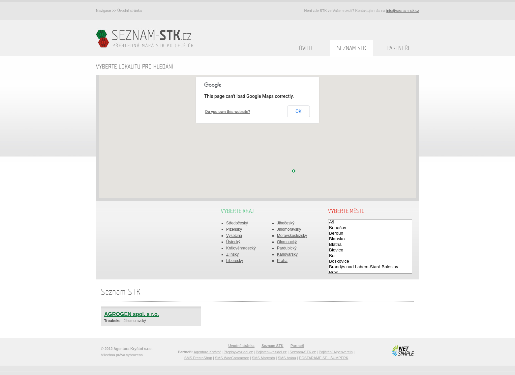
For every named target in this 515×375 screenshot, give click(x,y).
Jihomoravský (289, 229)
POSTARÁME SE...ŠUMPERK (323, 358)
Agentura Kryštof (207, 352)
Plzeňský (234, 229)
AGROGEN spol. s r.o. (131, 314)
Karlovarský (287, 254)
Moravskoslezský (292, 235)
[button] (293, 171)
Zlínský (232, 254)
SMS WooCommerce (232, 358)
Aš (370, 222)
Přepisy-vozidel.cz (238, 352)
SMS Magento (263, 358)
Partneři (397, 48)
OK (298, 111)
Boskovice (370, 261)
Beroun (370, 233)
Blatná (370, 244)
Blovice (370, 250)
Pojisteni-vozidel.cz (271, 352)
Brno (370, 272)
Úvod (305, 48)
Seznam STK (351, 48)
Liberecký (234, 260)
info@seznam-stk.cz (402, 11)
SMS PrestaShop (198, 358)
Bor (370, 256)
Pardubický (286, 248)
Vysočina (234, 235)
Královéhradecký (241, 248)
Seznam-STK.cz (302, 352)
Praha (282, 260)
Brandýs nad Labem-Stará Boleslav (370, 267)
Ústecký (233, 242)
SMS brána (287, 358)
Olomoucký (287, 242)
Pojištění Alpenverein (336, 352)
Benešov (370, 228)
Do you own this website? (227, 111)
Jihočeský (285, 223)
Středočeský (237, 223)
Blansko (370, 239)
